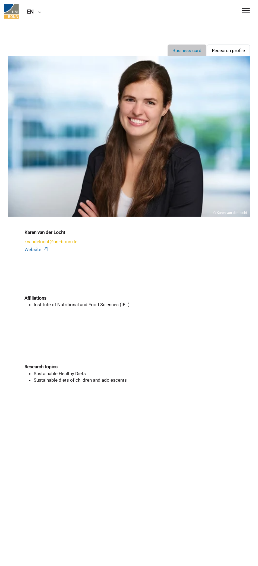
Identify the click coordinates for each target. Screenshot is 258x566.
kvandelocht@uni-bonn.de (50, 241)
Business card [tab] (187, 50)
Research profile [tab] (228, 50)
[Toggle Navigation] (246, 11)
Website (36, 249)
